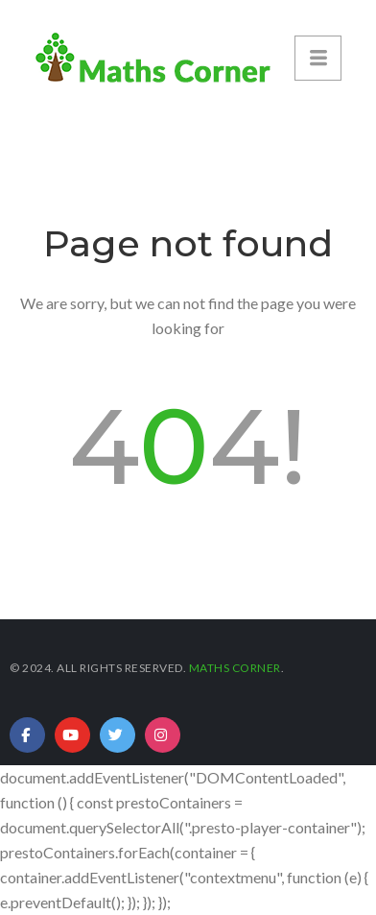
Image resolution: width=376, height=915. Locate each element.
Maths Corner (235, 668)
